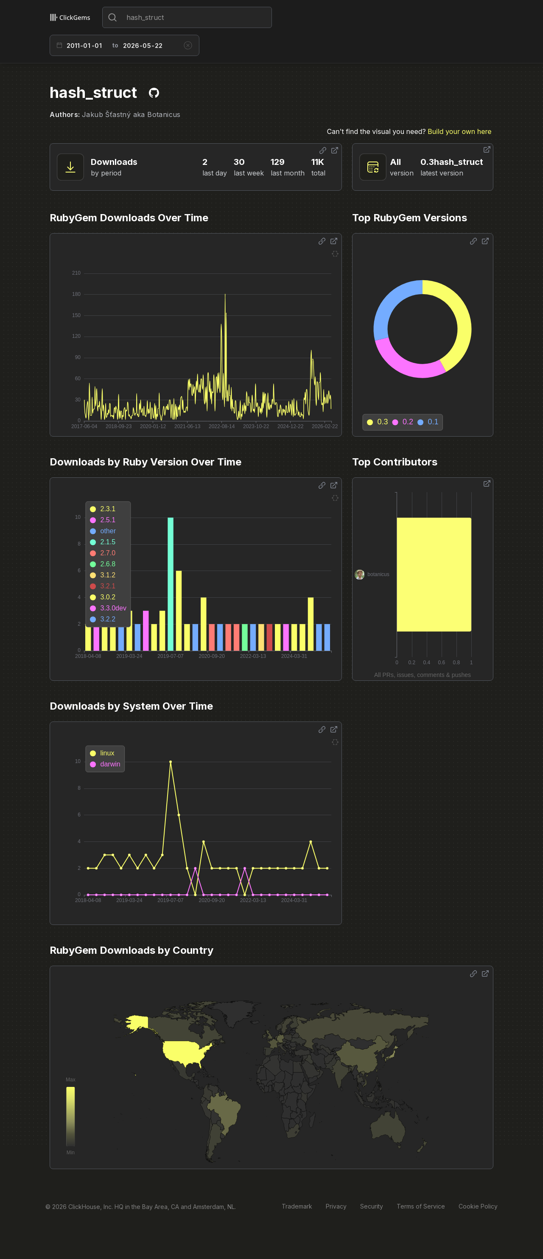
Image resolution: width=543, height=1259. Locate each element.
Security (371, 1206)
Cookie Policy (478, 1206)
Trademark (297, 1206)
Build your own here (459, 131)
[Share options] (323, 150)
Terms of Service (421, 1206)
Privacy (336, 1206)
